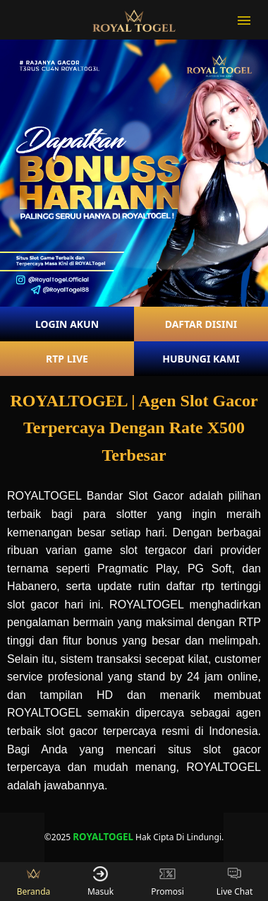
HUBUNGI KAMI (200, 358)
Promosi (167, 881)
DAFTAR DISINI (201, 324)
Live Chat (234, 881)
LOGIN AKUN (67, 324)
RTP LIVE (67, 358)
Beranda (34, 881)
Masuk (100, 881)
